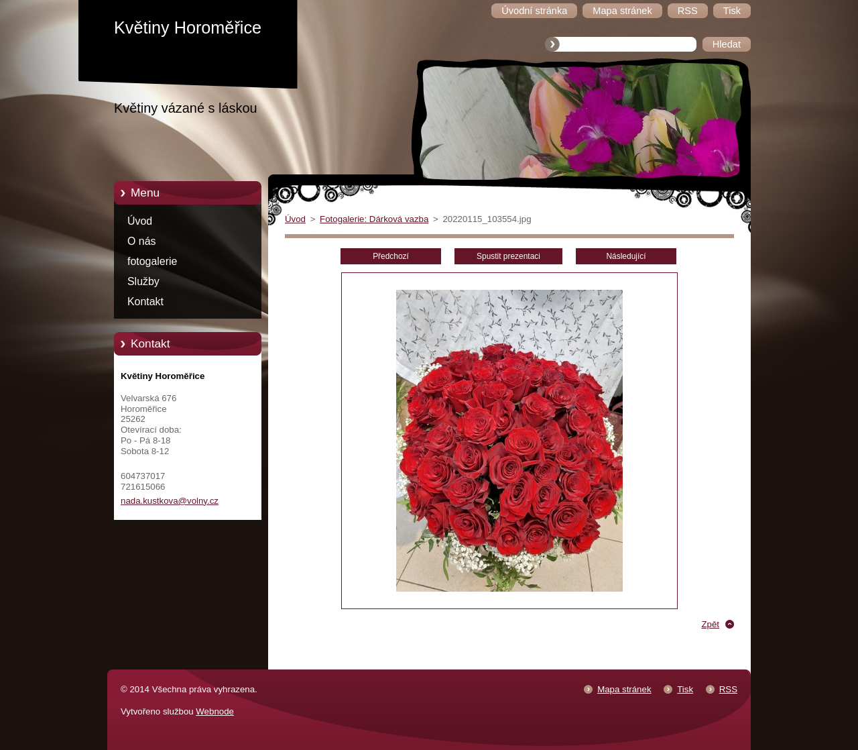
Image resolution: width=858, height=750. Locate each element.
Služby (143, 281)
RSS (728, 689)
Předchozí (391, 256)
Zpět (710, 624)
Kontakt (145, 301)
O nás (141, 241)
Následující (626, 256)
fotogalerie (152, 261)
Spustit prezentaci (508, 256)
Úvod (139, 221)
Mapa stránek (624, 689)
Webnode (215, 711)
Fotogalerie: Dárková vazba (374, 219)
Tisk (685, 689)
